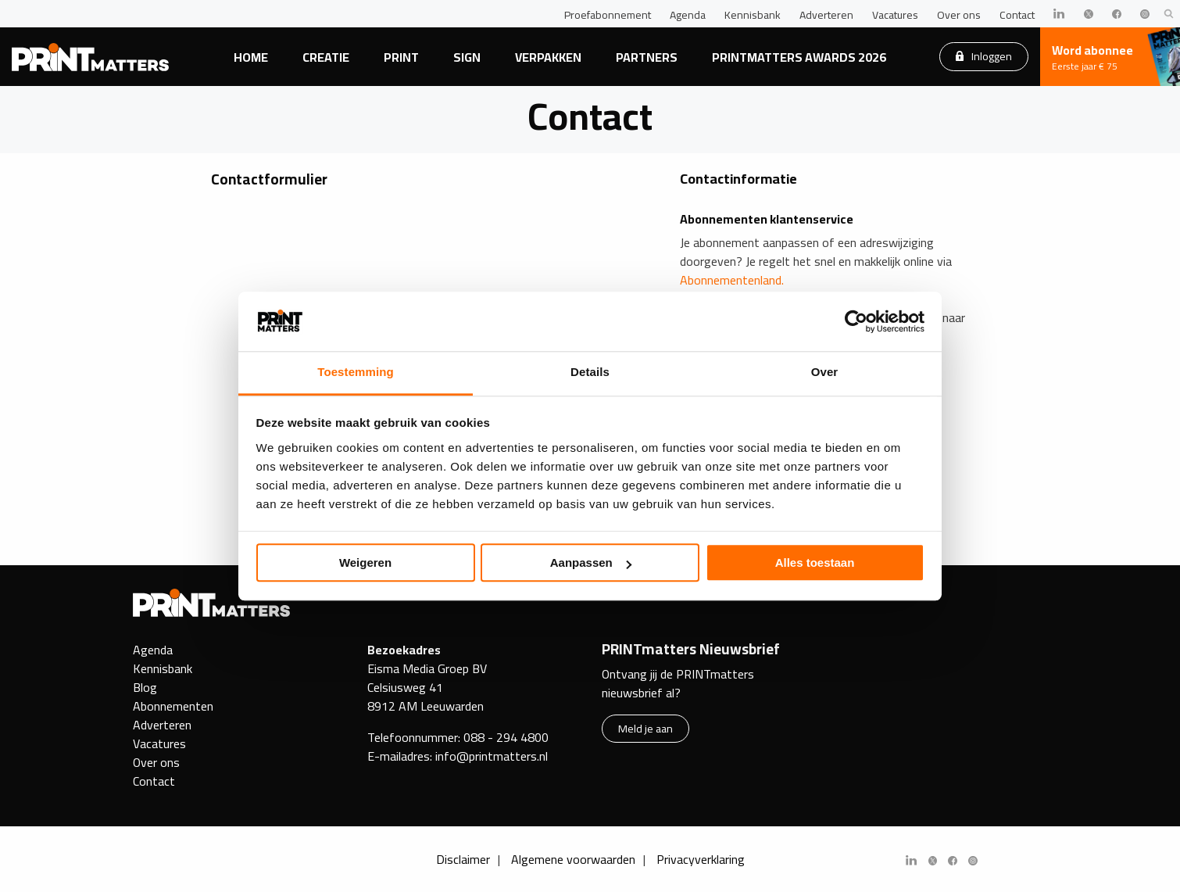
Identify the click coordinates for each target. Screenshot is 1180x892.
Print (401, 57)
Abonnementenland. (732, 280)
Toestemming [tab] (355, 372)
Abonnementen (173, 706)
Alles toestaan (815, 563)
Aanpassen (590, 563)
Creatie (325, 57)
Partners (647, 57)
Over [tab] (825, 372)
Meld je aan (645, 728)
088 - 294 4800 (506, 737)
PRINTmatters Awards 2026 (799, 57)
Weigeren (365, 563)
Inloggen (984, 55)
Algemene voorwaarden (573, 859)
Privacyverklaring (700, 859)
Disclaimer (463, 859)
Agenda (688, 15)
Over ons (959, 15)
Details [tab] (590, 372)
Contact (1017, 15)
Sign (467, 57)
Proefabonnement (607, 15)
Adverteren (826, 15)
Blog (145, 687)
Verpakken (548, 57)
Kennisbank (752, 15)
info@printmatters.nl (491, 756)
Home (251, 57)
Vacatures (895, 15)
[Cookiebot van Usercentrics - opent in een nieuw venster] (856, 321)
